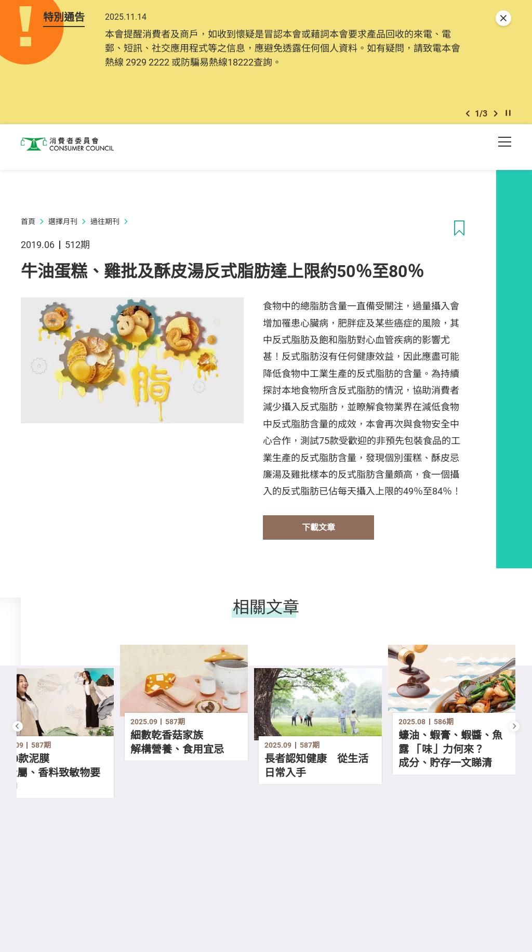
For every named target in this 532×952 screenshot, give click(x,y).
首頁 (28, 228)
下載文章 (318, 534)
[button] (467, 118)
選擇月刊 (62, 228)
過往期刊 (104, 228)
